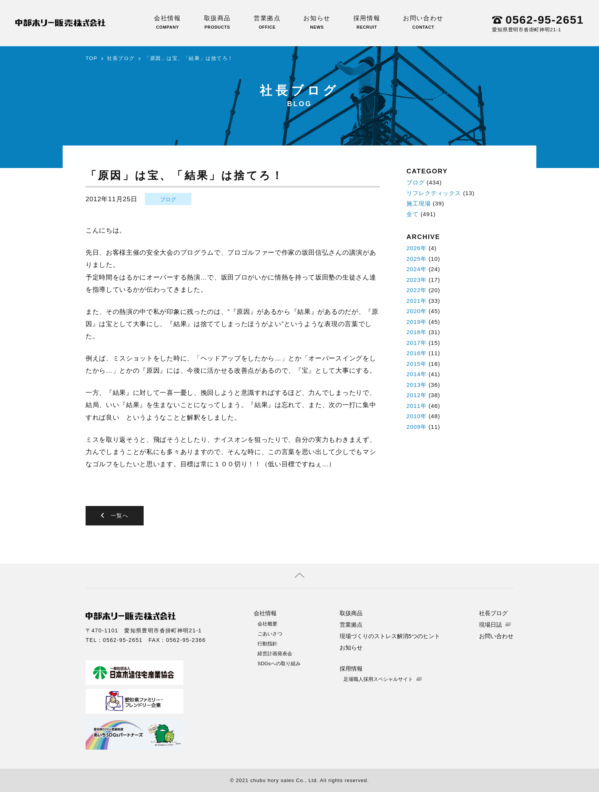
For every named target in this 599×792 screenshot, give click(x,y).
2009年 (416, 426)
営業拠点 (267, 22)
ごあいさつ (269, 633)
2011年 (416, 405)
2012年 (416, 395)
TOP (91, 58)
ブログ (168, 199)
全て (412, 214)
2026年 (416, 248)
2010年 (416, 416)
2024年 (416, 269)
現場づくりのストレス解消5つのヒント (390, 635)
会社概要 (267, 623)
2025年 (416, 258)
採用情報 (366, 22)
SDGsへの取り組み (279, 663)
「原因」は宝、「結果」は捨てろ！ (188, 58)
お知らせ (316, 22)
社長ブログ (121, 58)
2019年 (416, 321)
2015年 (416, 363)
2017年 (416, 342)
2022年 (416, 290)
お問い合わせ (423, 22)
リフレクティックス (433, 193)
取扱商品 (217, 22)
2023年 (416, 279)
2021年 (416, 300)
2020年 (416, 311)
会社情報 (167, 22)
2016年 (416, 353)
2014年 (416, 374)
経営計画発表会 (274, 653)
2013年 (416, 384)
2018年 (416, 332)
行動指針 (267, 643)
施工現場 (418, 203)
